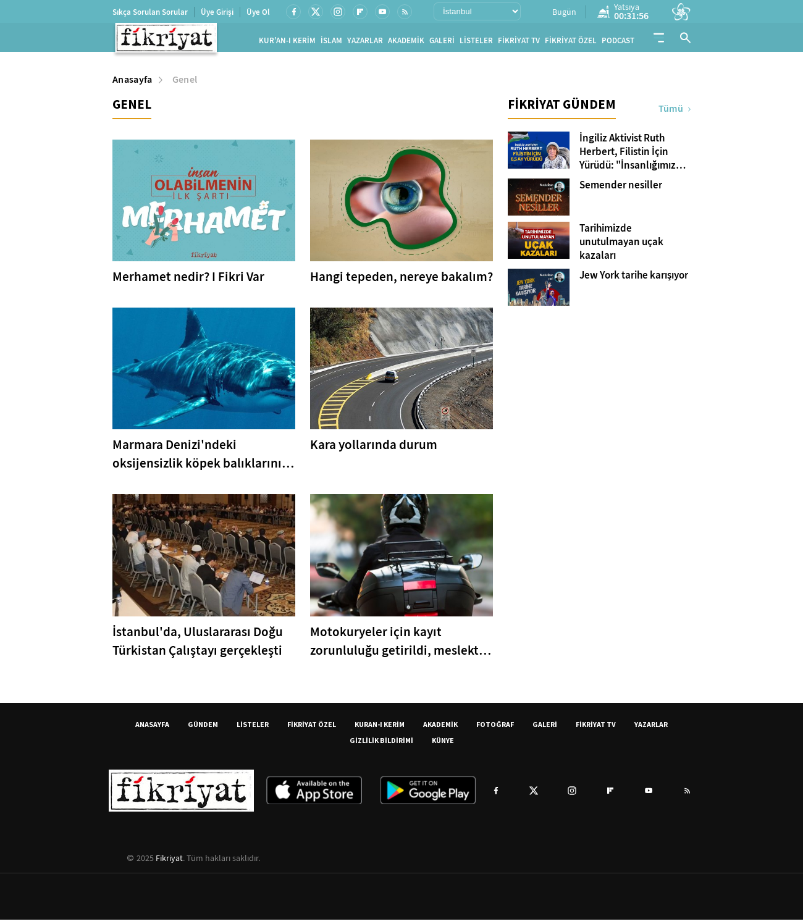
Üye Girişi (217, 12)
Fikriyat (169, 862)
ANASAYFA (152, 728)
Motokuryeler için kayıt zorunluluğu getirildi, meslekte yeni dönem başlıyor (398, 646)
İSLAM (331, 43)
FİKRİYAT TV (519, 43)
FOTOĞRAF (495, 728)
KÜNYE (443, 744)
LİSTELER (476, 43)
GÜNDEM (203, 728)
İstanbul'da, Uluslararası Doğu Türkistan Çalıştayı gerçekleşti (197, 645)
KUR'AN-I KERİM (287, 43)
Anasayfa (132, 84)
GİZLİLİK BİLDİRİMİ (381, 744)
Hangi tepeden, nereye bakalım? (401, 281)
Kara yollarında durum (373, 449)
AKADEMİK (406, 43)
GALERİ (442, 43)
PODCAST (618, 43)
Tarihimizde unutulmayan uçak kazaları (621, 247)
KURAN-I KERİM (380, 728)
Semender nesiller (620, 190)
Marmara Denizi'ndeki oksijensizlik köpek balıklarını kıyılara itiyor (197, 459)
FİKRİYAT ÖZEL (571, 43)
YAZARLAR (365, 43)
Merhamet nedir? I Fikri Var (188, 281)
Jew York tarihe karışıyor (633, 280)
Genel (185, 84)
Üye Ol (258, 12)
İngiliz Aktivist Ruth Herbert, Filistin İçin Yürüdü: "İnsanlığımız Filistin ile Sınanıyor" (627, 156)
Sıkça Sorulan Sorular (150, 12)
